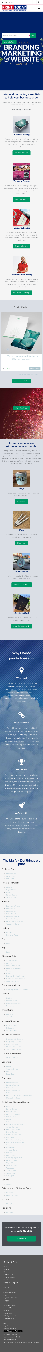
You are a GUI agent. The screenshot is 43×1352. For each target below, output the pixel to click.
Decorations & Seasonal (14, 1039)
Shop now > (34, 369)
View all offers (9, 42)
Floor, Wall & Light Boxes (15, 1142)
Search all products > (21, 381)
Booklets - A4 (11, 909)
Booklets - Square (12, 919)
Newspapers (10, 1006)
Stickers (9, 1184)
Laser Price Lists (12, 1044)
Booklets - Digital (12, 916)
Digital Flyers (11, 890)
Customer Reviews (9, 1293)
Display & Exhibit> (21, 246)
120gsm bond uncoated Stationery (21, 356)
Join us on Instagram (10, 1340)
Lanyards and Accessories (15, 978)
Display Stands (11, 1132)
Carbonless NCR (12, 1088)
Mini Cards (10, 879)
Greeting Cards (11, 1025)
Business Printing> (21, 153)
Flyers (8, 892)
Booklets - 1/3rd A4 (13, 906)
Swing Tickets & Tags (14, 1049)
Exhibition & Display (13, 1135)
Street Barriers (11, 1165)
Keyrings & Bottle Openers (15, 976)
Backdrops (10, 1106)
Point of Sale (10, 1155)
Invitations (10, 1028)
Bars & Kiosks (11, 1117)
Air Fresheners (11, 960)
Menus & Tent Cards (13, 1047)
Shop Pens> (21, 543)
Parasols (9, 1153)
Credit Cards (10, 876)
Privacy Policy (8, 1308)
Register (6, 1326)
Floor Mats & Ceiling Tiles (15, 1140)
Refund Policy (7, 1313)
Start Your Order (21, 408)
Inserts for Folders (12, 935)
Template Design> (21, 199)
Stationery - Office (12, 981)
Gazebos (9, 1145)
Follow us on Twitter (10, 1334)
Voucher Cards (11, 1030)
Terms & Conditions (9, 1305)
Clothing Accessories (13, 968)
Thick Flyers (10, 1017)
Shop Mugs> (21, 501)
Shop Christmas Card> (21, 626)
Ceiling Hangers (12, 1127)
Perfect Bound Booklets (14, 921)
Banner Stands (11, 1109)
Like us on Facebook (9, 1328)
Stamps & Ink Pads (13, 1098)
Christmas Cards (12, 1195)
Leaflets (9, 998)
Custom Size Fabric (13, 1129)
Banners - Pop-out (13, 1114)
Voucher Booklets (12, 924)
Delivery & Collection (10, 1316)
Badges (9, 963)
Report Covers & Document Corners (19, 1095)
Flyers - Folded (11, 895)
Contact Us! (21, 1239)
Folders (9, 932)
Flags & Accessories (13, 1137)
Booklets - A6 (11, 914)
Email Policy (7, 1311)
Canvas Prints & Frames (14, 1124)
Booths (8, 1119)
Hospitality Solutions (13, 1042)
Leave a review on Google (12, 1337)
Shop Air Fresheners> (21, 584)
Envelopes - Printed (13, 1090)
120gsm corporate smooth (21, 359)
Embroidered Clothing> (21, 293)
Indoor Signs (10, 1147)
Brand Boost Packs (13, 966)
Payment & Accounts (10, 1298)
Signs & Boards (11, 1163)
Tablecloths (10, 1168)
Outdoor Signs (11, 1150)
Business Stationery (13, 1085)
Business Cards (11, 874)
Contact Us (7, 1290)
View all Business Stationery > (28, 374)
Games (8, 973)
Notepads (9, 1093)
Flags (5, 1267)
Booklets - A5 (11, 911)
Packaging (10, 1212)
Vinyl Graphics (11, 1173)
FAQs (5, 1295)
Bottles (8, 1066)
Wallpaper (10, 1176)
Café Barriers (10, 1122)
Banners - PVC (11, 1112)
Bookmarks (10, 887)
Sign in (5, 1323)
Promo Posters (11, 1160)
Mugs (8, 1071)
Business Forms (12, 1083)
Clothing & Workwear (14, 1058)
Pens (8, 944)
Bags (8, 952)
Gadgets (9, 971)
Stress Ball (10, 1204)
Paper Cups (10, 1074)
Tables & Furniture (12, 1170)
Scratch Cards (11, 897)
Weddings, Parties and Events (17, 990)
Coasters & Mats (12, 1069)
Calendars (9, 1193)
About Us (6, 1287)
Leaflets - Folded (12, 1001)
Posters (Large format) (14, 1158)
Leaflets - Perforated (13, 1003)
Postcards (9, 1014)
